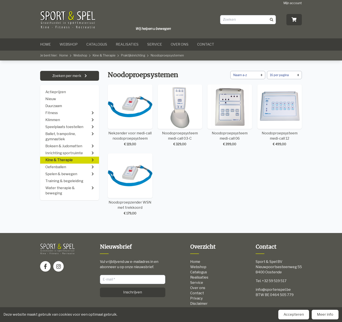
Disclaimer (199, 303)
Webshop (69, 44)
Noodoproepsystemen (167, 55)
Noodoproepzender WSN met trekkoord (130, 184)
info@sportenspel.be (273, 290)
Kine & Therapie (104, 55)
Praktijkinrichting (133, 55)
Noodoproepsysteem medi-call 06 (229, 115)
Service (154, 44)
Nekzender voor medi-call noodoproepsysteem (130, 115)
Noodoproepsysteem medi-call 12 (279, 115)
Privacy (196, 298)
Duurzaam (53, 106)
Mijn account (292, 3)
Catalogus (96, 44)
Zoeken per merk (67, 76)
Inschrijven (132, 292)
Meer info (325, 314)
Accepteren (294, 314)
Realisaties (127, 44)
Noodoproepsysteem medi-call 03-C (180, 115)
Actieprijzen (55, 92)
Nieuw (50, 99)
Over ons (179, 44)
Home (45, 44)
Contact (205, 44)
